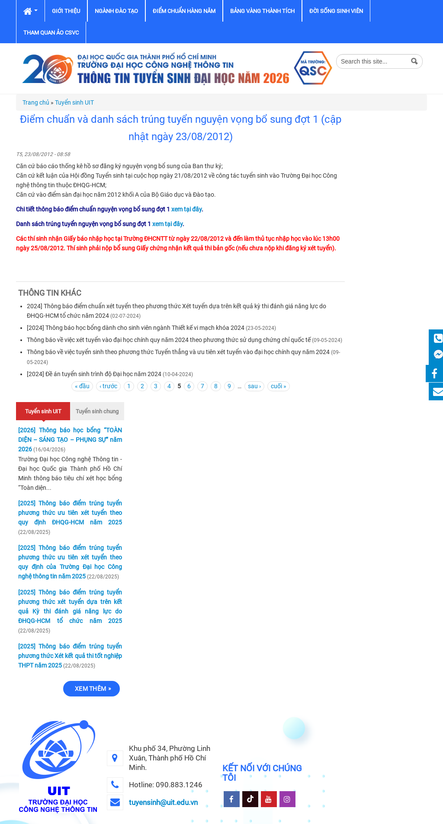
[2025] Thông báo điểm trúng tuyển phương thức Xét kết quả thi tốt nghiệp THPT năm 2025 (70, 656)
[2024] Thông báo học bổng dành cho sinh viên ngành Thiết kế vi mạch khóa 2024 (135, 327)
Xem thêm (90, 688)
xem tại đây (186, 209)
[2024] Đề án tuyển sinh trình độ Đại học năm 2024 (94, 373)
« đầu (82, 386)
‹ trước (108, 386)
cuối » (278, 386)
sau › (254, 386)
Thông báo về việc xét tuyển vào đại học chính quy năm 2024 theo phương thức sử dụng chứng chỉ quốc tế (169, 339)
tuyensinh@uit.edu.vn (163, 802)
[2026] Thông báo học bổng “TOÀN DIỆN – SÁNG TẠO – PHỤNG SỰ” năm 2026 (70, 440)
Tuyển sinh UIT (74, 102)
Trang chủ (35, 102)
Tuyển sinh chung (97, 411)
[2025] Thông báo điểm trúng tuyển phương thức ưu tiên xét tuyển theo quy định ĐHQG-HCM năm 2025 (70, 513)
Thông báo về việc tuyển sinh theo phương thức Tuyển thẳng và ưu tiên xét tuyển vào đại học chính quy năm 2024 (178, 351)
